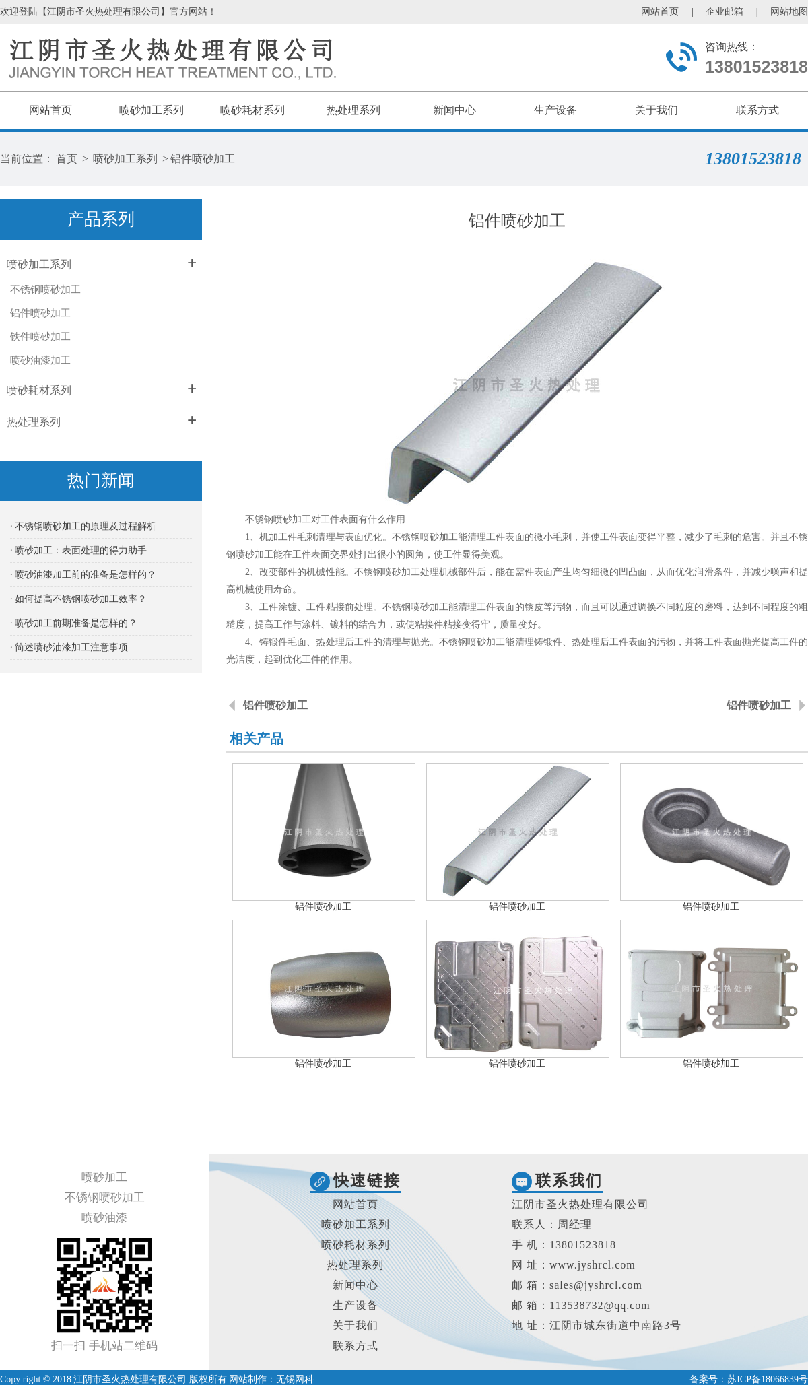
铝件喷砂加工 (202, 158)
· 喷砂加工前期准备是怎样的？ (73, 623)
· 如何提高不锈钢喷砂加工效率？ (78, 599)
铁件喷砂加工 (40, 336)
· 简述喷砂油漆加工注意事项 (69, 647)
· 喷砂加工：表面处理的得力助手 (78, 550)
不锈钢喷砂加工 (45, 289)
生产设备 (555, 110)
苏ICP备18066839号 (767, 1379)
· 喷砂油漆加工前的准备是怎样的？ (83, 575)
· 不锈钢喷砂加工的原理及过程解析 (83, 526)
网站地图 (789, 12)
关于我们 (656, 110)
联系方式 (757, 110)
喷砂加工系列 (151, 110)
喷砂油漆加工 (40, 360)
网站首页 (660, 12)
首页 (66, 158)
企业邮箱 (724, 12)
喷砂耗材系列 (252, 110)
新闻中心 (454, 110)
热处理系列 (353, 110)
